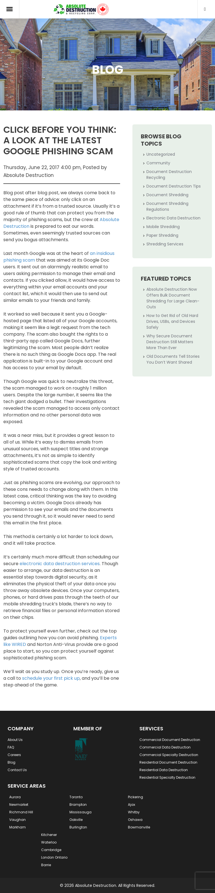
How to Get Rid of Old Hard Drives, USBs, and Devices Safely (172, 321)
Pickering (135, 797)
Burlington (78, 827)
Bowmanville (139, 827)
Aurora (15, 797)
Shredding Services (164, 244)
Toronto (76, 797)
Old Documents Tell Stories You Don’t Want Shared (173, 359)
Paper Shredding (162, 235)
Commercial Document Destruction (169, 739)
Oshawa (135, 819)
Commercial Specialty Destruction (168, 754)
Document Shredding (167, 195)
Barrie (46, 865)
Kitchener (49, 834)
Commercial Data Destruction (165, 747)
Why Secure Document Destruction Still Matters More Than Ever (169, 341)
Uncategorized (160, 154)
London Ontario (54, 857)
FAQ (11, 747)
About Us (15, 739)
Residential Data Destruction (163, 770)
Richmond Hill (21, 812)
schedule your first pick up (51, 678)
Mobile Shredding (163, 226)
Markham (17, 827)
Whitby (134, 812)
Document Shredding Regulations (167, 206)
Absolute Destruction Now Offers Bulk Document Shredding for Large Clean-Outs (172, 298)
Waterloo (49, 842)
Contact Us (17, 770)
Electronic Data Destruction (173, 218)
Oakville (76, 819)
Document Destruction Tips (173, 186)
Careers (14, 754)
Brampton (78, 804)
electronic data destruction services (60, 563)
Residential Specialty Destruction (167, 777)
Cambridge (51, 849)
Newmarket (18, 804)
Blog (11, 762)
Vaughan (17, 819)
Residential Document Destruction (168, 762)
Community (158, 163)
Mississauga (80, 812)
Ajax (131, 804)
